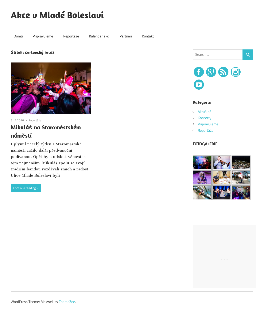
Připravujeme (43, 36)
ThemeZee (67, 301)
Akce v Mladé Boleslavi (57, 15)
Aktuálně (204, 111)
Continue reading (24, 188)
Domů (18, 36)
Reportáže (71, 36)
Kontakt (148, 36)
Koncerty (204, 118)
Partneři (126, 36)
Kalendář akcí (99, 36)
